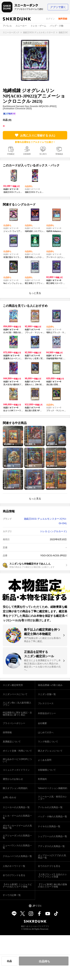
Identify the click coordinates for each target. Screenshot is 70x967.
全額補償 (27, 154)
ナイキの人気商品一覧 (49, 826)
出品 (9, 961)
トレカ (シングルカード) (53, 531)
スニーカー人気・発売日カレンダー (52, 797)
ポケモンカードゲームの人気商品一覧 (17, 826)
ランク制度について (48, 741)
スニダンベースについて (15, 694)
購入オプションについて (50, 750)
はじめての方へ (46, 732)
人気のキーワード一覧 (14, 866)
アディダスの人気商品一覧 (51, 846)
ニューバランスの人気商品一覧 (17, 846)
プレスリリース (46, 703)
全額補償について (47, 770)
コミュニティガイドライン (16, 770)
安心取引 (43, 154)
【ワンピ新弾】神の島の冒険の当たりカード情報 (52, 885)
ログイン (50, 18)
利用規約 (42, 779)
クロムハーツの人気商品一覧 (17, 856)
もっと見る (35, 293)
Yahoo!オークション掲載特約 (52, 788)
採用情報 (7, 732)
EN (39, 905)
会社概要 (42, 723)
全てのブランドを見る (14, 875)
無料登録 (62, 18)
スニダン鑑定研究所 (13, 685)
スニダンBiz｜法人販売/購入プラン (17, 703)
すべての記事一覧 (12, 895)
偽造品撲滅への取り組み (50, 685)
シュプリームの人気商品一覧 (52, 836)
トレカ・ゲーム (38, 26)
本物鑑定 (11, 154)
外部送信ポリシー (47, 713)
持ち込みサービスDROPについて (17, 760)
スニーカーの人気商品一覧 (16, 807)
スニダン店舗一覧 (47, 694)
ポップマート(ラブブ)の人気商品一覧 (52, 856)
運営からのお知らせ (13, 779)
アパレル (7, 26)
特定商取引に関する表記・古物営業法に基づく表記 (17, 713)
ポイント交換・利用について (17, 750)
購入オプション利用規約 (15, 788)
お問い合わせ (9, 797)
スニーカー (21, 26)
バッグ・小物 (56, 26)
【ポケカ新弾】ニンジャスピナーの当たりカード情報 (17, 885)
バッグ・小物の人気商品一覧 (52, 816)
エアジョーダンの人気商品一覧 (17, 836)
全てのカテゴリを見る (49, 866)
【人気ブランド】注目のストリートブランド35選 (52, 875)
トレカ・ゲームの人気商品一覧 (17, 816)
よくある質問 (44, 760)
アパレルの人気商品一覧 (50, 807)
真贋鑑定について (12, 741)
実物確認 (59, 154)
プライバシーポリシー (14, 723)
